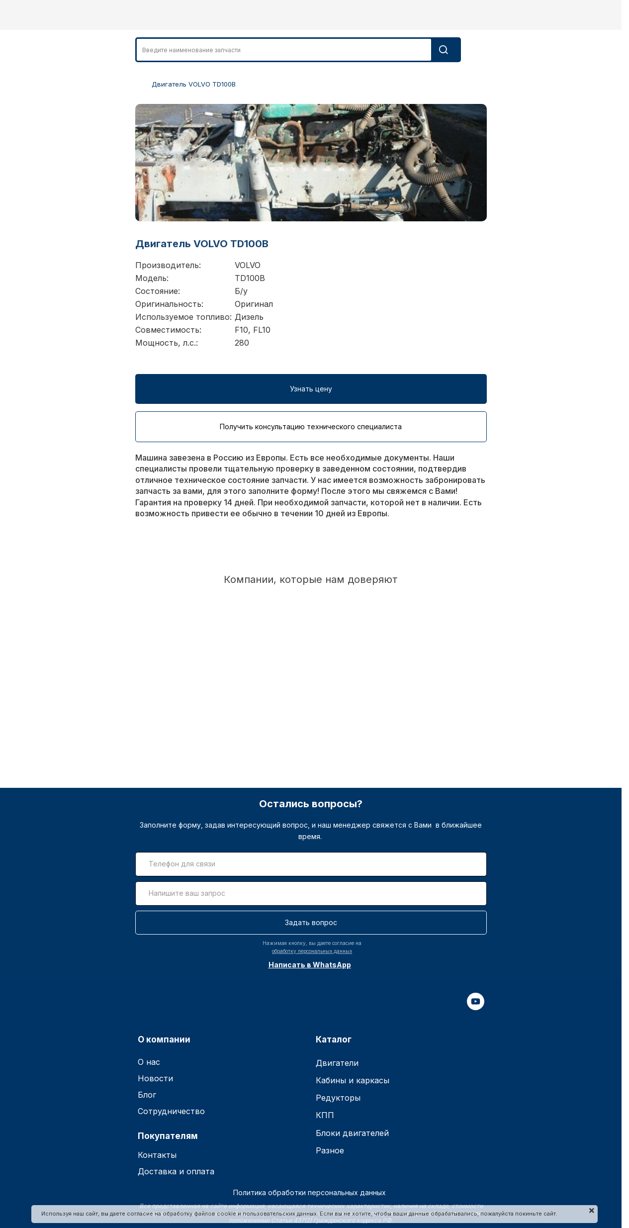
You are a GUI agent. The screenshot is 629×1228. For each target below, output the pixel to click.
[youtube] (475, 1007)
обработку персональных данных (312, 951)
